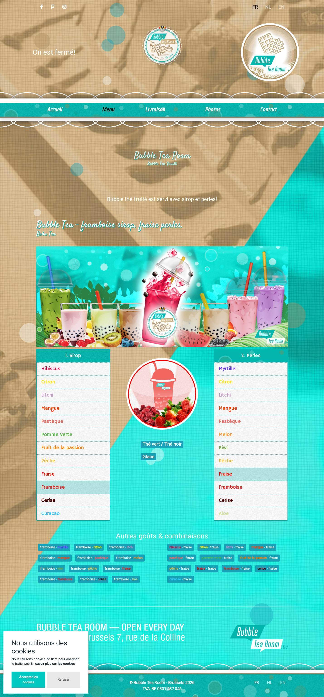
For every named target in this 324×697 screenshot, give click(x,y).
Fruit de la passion (62, 448)
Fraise (48, 474)
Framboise (53, 487)
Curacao (50, 513)
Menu (108, 109)
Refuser (63, 679)
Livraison (155, 109)
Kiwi (223, 448)
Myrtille (227, 369)
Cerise (48, 500)
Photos (212, 109)
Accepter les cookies (28, 679)
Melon (226, 435)
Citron (48, 382)
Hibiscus (50, 369)
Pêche (48, 461)
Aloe (224, 513)
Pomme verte (56, 435)
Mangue (50, 408)
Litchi (47, 395)
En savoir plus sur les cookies (53, 664)
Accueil (54, 109)
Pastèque (52, 421)
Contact (268, 109)
